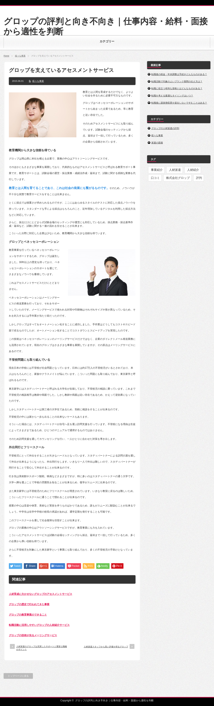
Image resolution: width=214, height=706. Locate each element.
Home (6, 56)
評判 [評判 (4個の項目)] (199, 178)
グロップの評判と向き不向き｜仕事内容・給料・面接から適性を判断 (114, 700)
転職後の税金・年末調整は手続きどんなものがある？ (179, 74)
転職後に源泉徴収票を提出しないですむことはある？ (179, 102)
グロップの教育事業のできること (28, 614)
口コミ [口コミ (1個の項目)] (155, 178)
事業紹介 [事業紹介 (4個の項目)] (157, 169)
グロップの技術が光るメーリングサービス (33, 635)
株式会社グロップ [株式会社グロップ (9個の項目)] (178, 178)
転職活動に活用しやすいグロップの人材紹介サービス (39, 625)
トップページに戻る (18, 676)
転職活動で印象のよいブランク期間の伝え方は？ (176, 81)
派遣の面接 (157, 142)
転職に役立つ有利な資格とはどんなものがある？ (176, 88)
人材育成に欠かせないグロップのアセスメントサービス (40, 594)
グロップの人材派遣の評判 (165, 128)
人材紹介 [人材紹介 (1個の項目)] (193, 169)
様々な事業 (20, 56)
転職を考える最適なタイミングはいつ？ (172, 95)
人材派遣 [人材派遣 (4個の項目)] (175, 169)
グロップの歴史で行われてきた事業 (29, 604)
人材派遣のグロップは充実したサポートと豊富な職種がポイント (41, 648)
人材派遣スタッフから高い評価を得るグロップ (106, 646)
